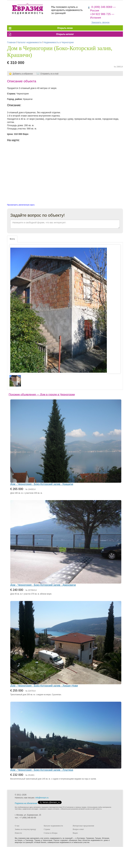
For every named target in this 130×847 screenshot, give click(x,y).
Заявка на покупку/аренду (25, 829)
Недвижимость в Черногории (58, 42)
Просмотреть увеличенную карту (21, 205)
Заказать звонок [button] (100, 22)
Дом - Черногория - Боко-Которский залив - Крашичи (41, 484)
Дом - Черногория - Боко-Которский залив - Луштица (41, 770)
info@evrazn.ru (42, 798)
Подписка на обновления (26, 803)
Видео (75, 833)
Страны (47, 829)
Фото (12, 239)
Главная (11, 42)
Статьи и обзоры (50, 833)
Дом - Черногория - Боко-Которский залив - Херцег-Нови (44, 685)
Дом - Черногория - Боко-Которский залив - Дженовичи (43, 585)
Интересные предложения (83, 826)
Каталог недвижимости (30, 42)
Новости (18, 833)
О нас (17, 826)
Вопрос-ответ (78, 829)
